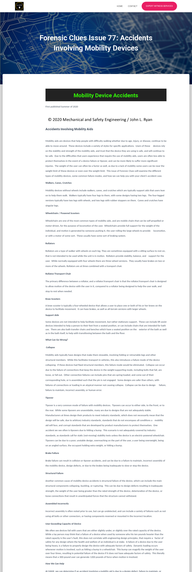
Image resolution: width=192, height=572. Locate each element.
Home (120, 6)
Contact (132, 6)
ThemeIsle (171, 564)
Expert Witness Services (159, 6)
